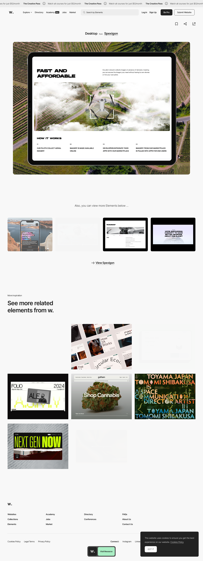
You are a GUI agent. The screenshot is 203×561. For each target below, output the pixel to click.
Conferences (90, 519)
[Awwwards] (11, 12)
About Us (126, 519)
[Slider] (173, 234)
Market (72, 12)
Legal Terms (29, 541)
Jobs (64, 12)
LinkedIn (138, 541)
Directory (39, 12)
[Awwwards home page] (92, 551)
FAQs (124, 514)
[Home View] (101, 446)
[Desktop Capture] (38, 346)
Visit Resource (106, 551)
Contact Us (127, 524)
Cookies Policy (14, 541)
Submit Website (184, 12)
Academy (52, 12)
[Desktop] (101, 346)
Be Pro (167, 12)
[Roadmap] (125, 234)
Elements (12, 524)
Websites (12, 514)
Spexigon (111, 33)
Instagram (127, 541)
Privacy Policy (44, 541)
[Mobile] (30, 234)
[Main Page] (77, 234)
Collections (13, 519)
